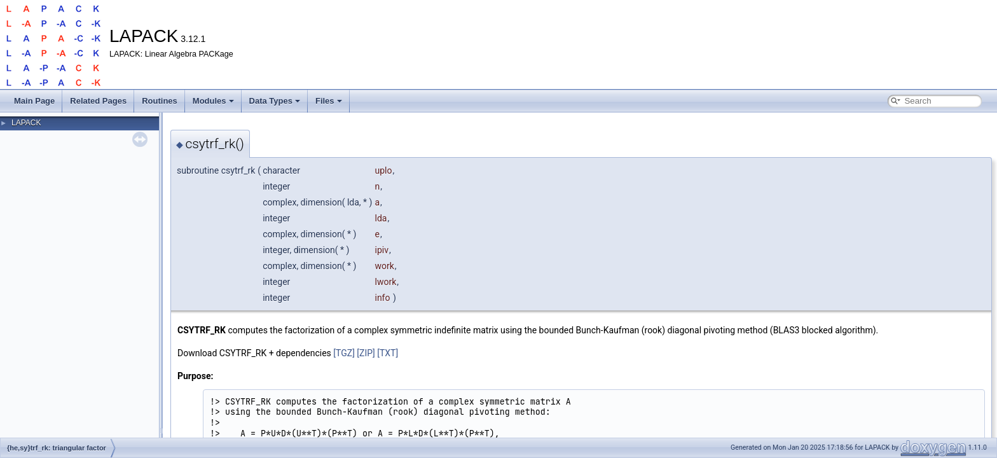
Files (328, 101)
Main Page (34, 101)
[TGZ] (344, 353)
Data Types (274, 101)
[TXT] (387, 353)
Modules (213, 101)
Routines (159, 101)
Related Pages (98, 101)
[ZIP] (366, 353)
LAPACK (26, 122)
